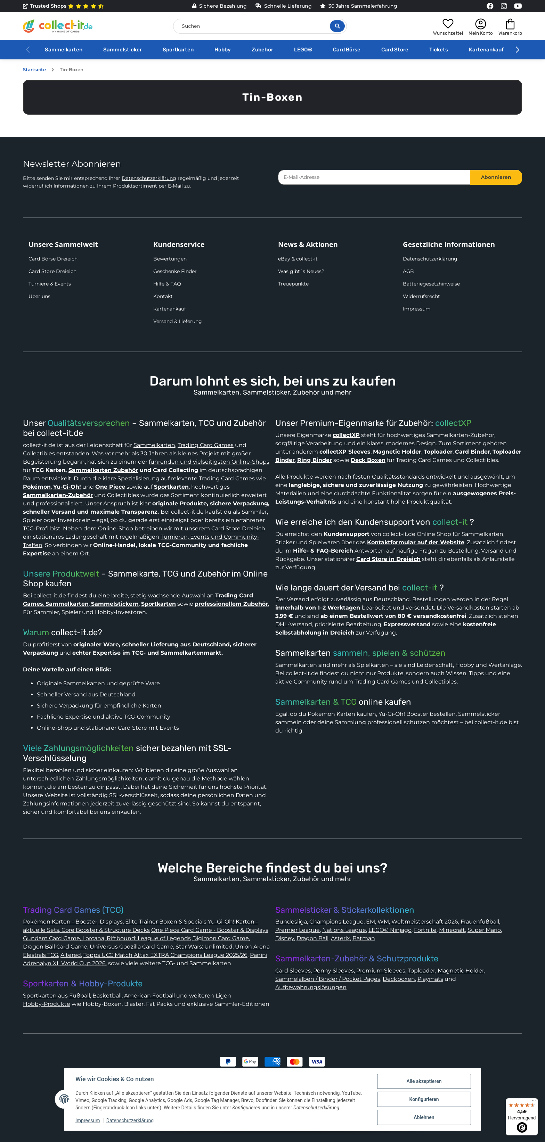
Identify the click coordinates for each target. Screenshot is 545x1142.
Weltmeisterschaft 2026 (424, 921)
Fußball (79, 995)
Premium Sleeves (380, 970)
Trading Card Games (206, 445)
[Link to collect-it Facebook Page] (490, 6)
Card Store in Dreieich (388, 559)
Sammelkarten (63, 50)
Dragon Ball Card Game (55, 946)
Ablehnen (424, 1117)
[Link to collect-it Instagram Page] (504, 6)
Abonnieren (496, 177)
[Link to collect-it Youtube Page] (518, 6)
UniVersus (104, 946)
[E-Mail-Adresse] (374, 177)
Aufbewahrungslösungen (311, 987)
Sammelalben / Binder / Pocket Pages (327, 979)
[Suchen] (260, 26)
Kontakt (163, 296)
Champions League (336, 921)
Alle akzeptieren (423, 1081)
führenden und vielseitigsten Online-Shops (209, 461)
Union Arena (252, 946)
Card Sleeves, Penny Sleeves (314, 970)
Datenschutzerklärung (149, 178)
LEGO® (303, 50)
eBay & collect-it (298, 259)
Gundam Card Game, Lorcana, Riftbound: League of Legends (107, 938)
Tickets (438, 50)
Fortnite (425, 930)
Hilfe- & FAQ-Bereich (323, 550)
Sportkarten (178, 50)
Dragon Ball (312, 938)
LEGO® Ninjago (390, 930)
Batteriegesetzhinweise (431, 284)
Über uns (39, 296)
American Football (149, 995)
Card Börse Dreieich (53, 259)
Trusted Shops (63, 6)
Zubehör (262, 50)
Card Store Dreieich (52, 271)
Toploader (421, 970)
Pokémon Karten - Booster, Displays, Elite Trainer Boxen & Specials (114, 921)
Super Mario (484, 930)
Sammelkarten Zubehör (103, 470)
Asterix (340, 938)
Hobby (222, 50)
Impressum (417, 309)
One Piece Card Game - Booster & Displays (209, 930)
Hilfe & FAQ (167, 284)
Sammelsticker (122, 50)
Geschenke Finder (175, 271)
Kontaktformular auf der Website (415, 542)
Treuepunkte (293, 284)
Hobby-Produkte (46, 1004)
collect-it (449, 522)
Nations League (344, 930)
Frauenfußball (480, 921)
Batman (363, 938)
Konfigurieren (424, 1099)
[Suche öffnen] (337, 26)
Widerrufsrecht (421, 296)
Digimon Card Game (220, 938)
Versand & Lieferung (177, 321)
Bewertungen (170, 259)
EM (370, 921)
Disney (284, 938)
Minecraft (452, 930)
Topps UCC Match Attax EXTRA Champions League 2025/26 (165, 955)
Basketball (107, 995)
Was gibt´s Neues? (301, 271)
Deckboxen (399, 979)
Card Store (394, 50)
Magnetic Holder (461, 970)
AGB (408, 271)
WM (383, 921)
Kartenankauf (486, 50)
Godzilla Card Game (146, 946)
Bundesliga (291, 921)
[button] (448, 26)
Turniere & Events (50, 284)
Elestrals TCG (40, 955)
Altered (70, 955)
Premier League (297, 930)
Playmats (430, 979)
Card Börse (346, 50)
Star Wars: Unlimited (204, 946)
